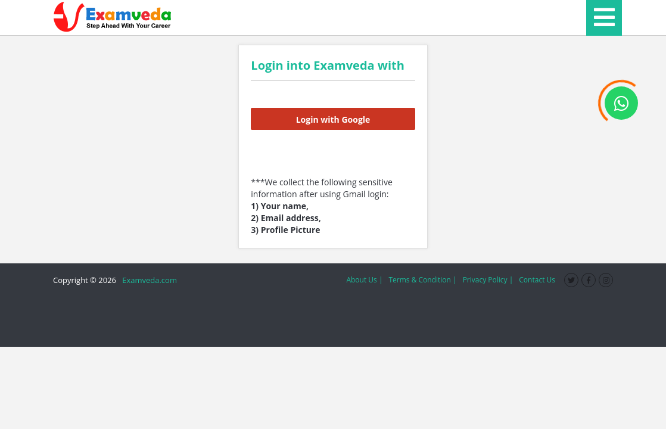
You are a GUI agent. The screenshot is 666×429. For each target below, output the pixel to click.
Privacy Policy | (488, 280)
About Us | (364, 280)
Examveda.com (147, 280)
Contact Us (537, 280)
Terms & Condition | (422, 280)
